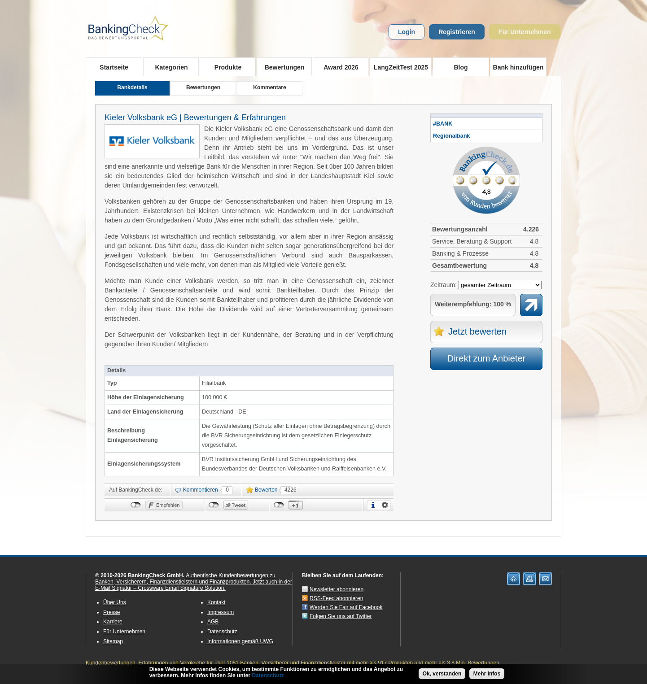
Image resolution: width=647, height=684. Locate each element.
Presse (111, 612)
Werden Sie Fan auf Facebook (346, 607)
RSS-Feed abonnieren (336, 598)
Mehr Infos (487, 674)
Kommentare (269, 87)
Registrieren (456, 31)
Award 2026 (338, 67)
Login (406, 31)
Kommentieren (200, 490)
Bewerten (266, 490)
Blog (461, 67)
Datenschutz (222, 631)
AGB (213, 622)
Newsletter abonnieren (336, 589)
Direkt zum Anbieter (486, 358)
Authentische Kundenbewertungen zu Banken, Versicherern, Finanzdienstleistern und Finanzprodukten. (185, 578)
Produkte (225, 67)
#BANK (442, 124)
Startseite (114, 67)
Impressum (220, 612)
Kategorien (168, 67)
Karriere (112, 622)
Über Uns (114, 602)
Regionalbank (451, 136)
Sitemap (113, 641)
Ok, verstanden (442, 674)
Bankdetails (132, 87)
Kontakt (216, 602)
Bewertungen (281, 67)
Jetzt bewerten (477, 331)
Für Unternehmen (524, 31)
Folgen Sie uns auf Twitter (341, 616)
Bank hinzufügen (518, 67)
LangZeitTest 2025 (398, 67)
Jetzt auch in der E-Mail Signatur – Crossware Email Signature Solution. (193, 585)
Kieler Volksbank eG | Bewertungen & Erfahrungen (195, 117)
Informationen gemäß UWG (240, 641)
